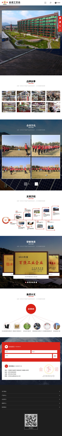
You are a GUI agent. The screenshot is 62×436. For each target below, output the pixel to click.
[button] (36, 184)
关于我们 (31, 391)
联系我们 (31, 407)
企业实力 (31, 399)
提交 (55, 356)
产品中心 (31, 395)
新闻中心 (31, 403)
